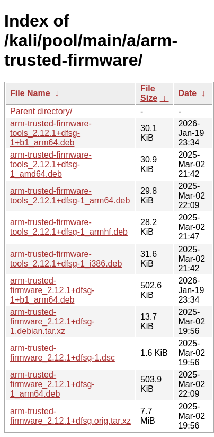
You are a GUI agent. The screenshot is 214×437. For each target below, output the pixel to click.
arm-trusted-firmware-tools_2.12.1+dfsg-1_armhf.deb (69, 227)
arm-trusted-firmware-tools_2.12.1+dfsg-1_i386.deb (66, 259)
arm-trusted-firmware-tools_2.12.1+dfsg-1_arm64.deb (70, 195)
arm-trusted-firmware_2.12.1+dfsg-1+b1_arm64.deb (52, 290)
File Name (30, 93)
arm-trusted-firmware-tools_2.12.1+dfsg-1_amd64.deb (51, 164)
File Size (148, 93)
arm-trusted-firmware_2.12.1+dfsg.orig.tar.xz (70, 416)
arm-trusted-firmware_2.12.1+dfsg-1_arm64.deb (52, 384)
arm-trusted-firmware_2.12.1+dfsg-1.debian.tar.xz (52, 321)
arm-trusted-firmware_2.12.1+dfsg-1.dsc (62, 353)
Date (187, 93)
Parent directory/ (41, 111)
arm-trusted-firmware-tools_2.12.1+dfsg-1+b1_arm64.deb (51, 133)
